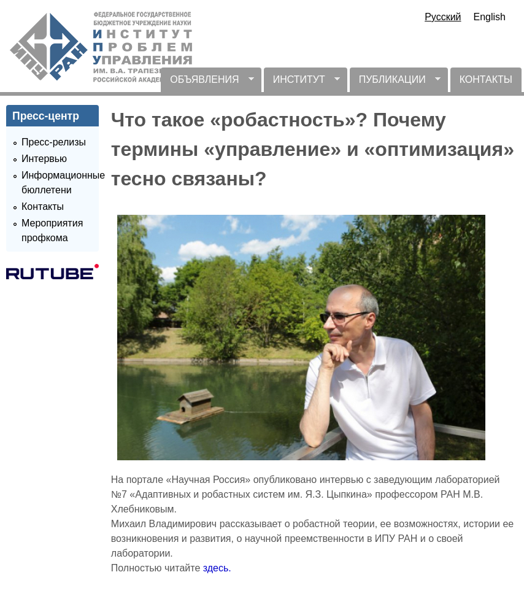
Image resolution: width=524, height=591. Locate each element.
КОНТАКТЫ (486, 79)
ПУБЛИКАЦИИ (395, 83)
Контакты (42, 206)
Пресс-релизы (53, 142)
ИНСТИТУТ (302, 83)
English (490, 17)
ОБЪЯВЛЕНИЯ (207, 83)
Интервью (44, 158)
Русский (443, 17)
